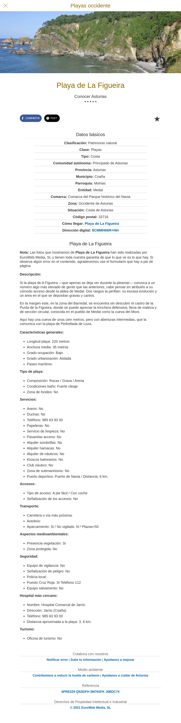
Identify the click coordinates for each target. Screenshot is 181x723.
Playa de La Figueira (102, 224)
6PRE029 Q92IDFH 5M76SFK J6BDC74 (90, 691)
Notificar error (57, 659)
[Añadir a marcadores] (157, 118)
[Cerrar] (6, 6)
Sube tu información (86, 659)
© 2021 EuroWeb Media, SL (90, 707)
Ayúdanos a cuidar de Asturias (125, 675)
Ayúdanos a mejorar (119, 659)
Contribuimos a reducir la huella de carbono (66, 675)
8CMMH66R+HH (105, 230)
